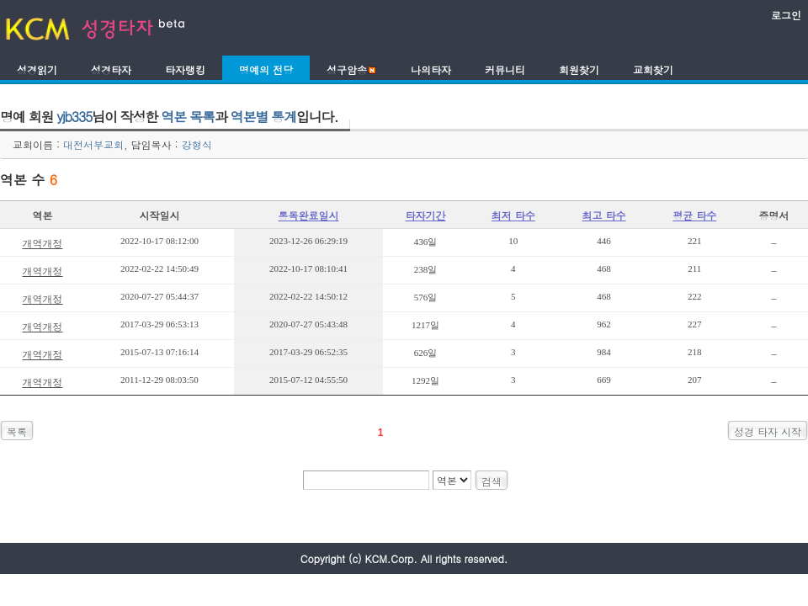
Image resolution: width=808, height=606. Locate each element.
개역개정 (42, 243)
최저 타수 (513, 215)
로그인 (786, 15)
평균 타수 (694, 215)
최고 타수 (604, 215)
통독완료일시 (309, 215)
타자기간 (426, 215)
